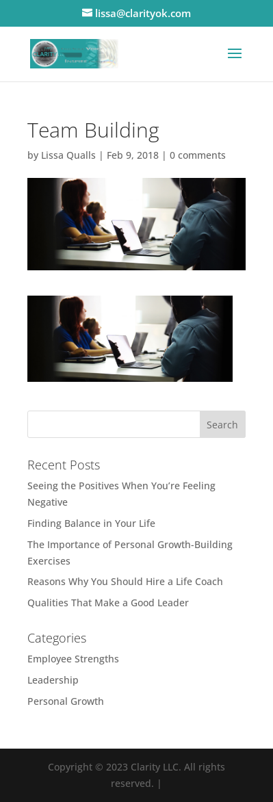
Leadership (53, 679)
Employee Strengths (73, 658)
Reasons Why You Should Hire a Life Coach (125, 581)
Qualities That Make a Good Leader (108, 602)
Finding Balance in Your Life (91, 523)
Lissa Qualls (68, 154)
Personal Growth (65, 701)
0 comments (198, 154)
